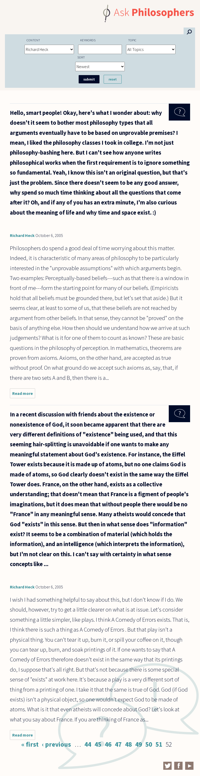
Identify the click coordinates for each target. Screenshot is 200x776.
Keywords (88, 40)
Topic (132, 40)
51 (158, 744)
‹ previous (56, 744)
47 (118, 744)
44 (87, 744)
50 (148, 744)
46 (108, 744)
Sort (81, 57)
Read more (23, 394)
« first (30, 744)
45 (98, 744)
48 (128, 744)
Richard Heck (22, 235)
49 (138, 744)
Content (33, 40)
